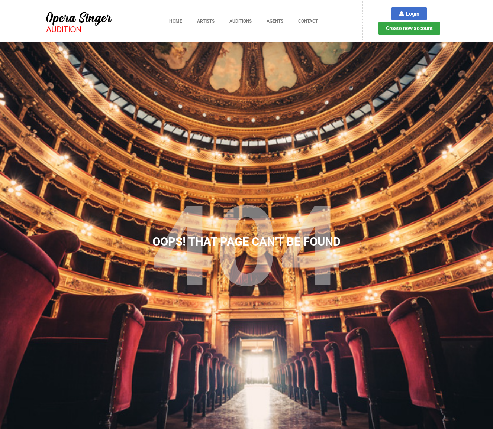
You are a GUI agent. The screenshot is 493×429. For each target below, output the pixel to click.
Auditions (240, 20)
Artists (206, 20)
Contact (308, 20)
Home (175, 20)
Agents (275, 20)
